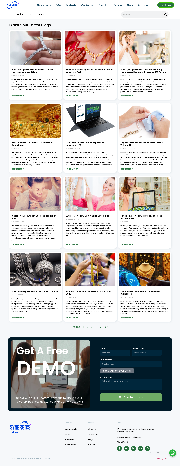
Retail (58, 5)
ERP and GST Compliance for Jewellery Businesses (140, 292)
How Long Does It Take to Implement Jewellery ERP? (85, 144)
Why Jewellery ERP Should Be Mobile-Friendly (34, 291)
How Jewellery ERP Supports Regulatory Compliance (32, 144)
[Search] (165, 14)
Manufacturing (44, 5)
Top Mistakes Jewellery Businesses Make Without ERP (141, 144)
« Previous (75, 326)
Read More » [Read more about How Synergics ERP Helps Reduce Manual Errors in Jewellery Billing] (17, 95)
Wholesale (71, 5)
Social (42, 14)
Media (130, 5)
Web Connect (87, 5)
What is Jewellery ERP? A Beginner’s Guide (87, 215)
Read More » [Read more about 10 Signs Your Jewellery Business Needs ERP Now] (17, 244)
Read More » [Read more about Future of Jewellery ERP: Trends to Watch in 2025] (72, 317)
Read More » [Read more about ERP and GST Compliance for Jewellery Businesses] (126, 317)
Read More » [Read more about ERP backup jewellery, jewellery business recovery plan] (126, 244)
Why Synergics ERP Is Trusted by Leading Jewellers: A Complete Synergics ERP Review (143, 70)
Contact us (143, 5)
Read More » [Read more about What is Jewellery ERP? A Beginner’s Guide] (72, 244)
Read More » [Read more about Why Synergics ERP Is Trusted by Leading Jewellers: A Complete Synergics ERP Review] (126, 95)
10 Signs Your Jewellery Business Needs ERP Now (33, 217)
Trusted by (104, 5)
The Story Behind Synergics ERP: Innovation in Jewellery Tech (89, 70)
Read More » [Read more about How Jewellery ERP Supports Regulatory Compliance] (17, 168)
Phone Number (138, 349)
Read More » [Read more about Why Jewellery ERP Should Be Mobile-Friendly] (17, 317)
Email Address (106, 360)
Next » (107, 326)
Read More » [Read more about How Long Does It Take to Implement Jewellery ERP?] (72, 168)
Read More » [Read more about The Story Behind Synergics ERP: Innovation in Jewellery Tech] (72, 95)
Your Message (106, 378)
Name (102, 349)
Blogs (31, 14)
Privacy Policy (163, 460)
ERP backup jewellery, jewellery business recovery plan (141, 217)
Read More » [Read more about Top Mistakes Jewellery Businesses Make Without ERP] (126, 168)
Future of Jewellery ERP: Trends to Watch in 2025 (88, 292)
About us (118, 5)
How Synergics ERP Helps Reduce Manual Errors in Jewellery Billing (32, 70)
